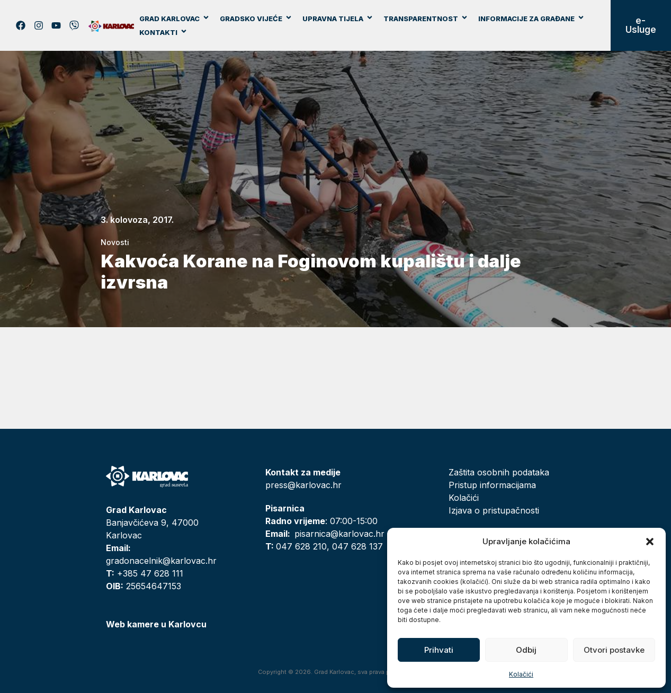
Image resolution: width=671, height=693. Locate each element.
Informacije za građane (531, 18)
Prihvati (438, 650)
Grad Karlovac (174, 18)
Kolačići (521, 674)
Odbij (526, 650)
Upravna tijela (337, 18)
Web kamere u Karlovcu (156, 624)
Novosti (115, 242)
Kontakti (163, 32)
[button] (650, 541)
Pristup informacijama (492, 485)
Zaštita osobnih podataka (499, 472)
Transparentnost (425, 18)
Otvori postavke (614, 650)
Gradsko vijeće (256, 18)
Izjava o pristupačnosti (494, 510)
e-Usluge (640, 25)
